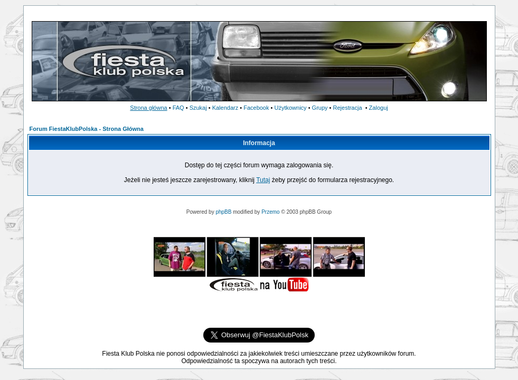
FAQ (178, 107)
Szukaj (198, 107)
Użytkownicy (290, 107)
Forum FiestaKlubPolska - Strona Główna (87, 129)
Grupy (320, 107)
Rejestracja (347, 107)
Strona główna (148, 107)
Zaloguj (378, 107)
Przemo (270, 212)
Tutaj (263, 180)
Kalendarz (225, 107)
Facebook (256, 107)
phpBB (223, 212)
